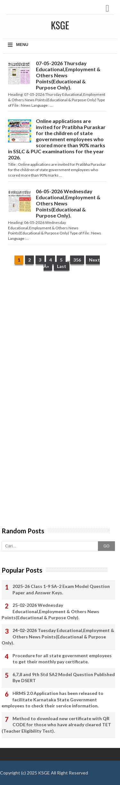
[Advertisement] (60, 341)
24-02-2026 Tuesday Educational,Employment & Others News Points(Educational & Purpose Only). (58, 636)
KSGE (44, 772)
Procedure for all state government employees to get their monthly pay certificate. (62, 659)
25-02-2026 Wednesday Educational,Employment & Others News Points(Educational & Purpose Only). (50, 611)
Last (61, 266)
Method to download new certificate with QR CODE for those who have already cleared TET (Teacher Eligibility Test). (56, 725)
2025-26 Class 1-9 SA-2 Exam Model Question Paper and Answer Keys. (61, 589)
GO (106, 546)
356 (77, 260)
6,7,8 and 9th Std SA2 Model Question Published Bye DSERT (63, 677)
